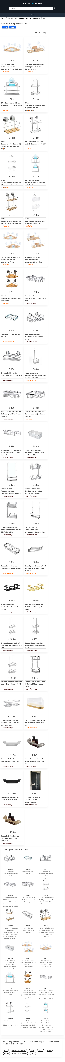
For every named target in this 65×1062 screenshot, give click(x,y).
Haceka (6, 1053)
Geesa (40, 1050)
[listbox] (43, 32)
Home (33, 15)
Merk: (5, 27)
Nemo (15, 1053)
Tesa (33, 1053)
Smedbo (24, 1053)
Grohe (49, 1050)
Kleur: (12, 27)
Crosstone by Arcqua (19, 1050)
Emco (32, 1050)
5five (5, 1050)
